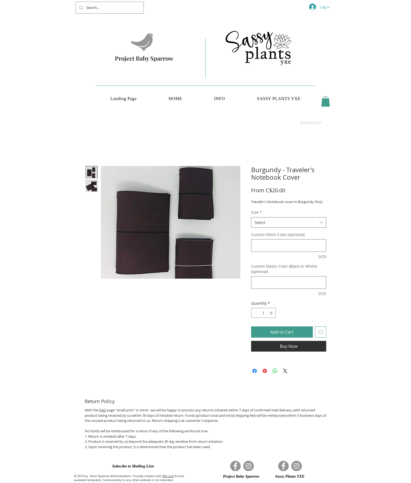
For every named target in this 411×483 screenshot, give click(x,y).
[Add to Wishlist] (320, 332)
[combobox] (288, 222)
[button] (325, 101)
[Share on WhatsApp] (275, 371)
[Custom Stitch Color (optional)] (288, 245)
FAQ (102, 410)
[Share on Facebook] (254, 371)
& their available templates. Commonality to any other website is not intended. (129, 478)
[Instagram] (248, 466)
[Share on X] (285, 371)
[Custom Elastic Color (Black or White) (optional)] (288, 282)
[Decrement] (255, 313)
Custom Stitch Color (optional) (277, 234)
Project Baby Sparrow (144, 58)
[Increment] (271, 313)
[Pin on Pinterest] (265, 371)
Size (256, 212)
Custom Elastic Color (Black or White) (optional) (284, 269)
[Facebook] (235, 466)
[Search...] (109, 7)
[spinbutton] (263, 313)
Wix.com (168, 476)
